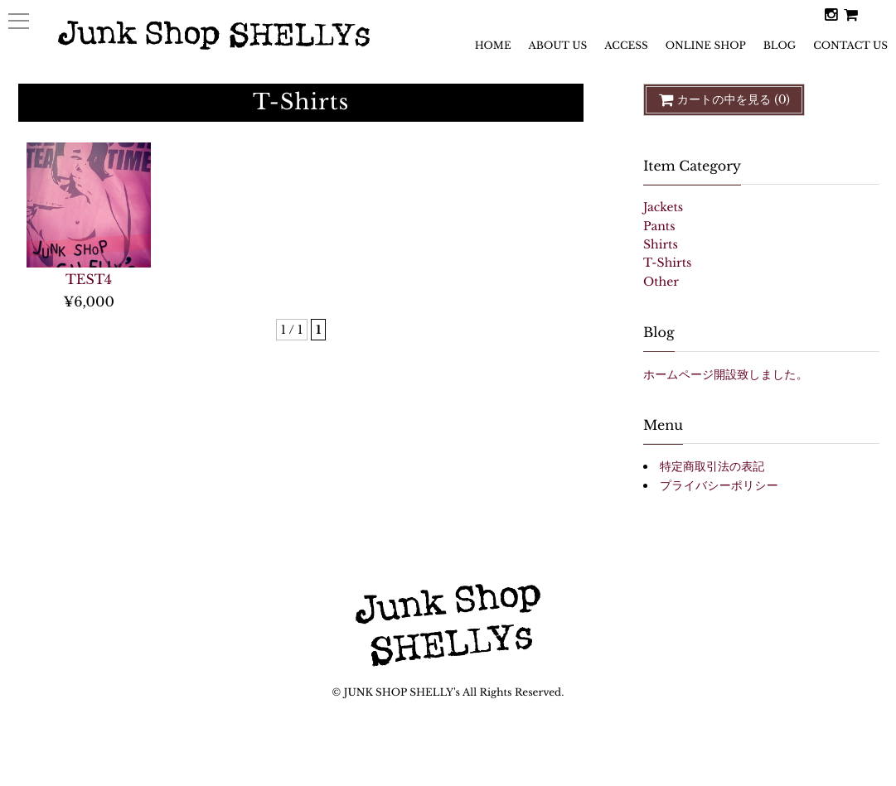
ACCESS (625, 50)
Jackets (663, 207)
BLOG (780, 50)
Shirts (660, 245)
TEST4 (88, 280)
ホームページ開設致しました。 (725, 375)
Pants (659, 226)
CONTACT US (850, 50)
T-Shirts (667, 263)
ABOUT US (558, 50)
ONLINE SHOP (706, 50)
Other (661, 282)
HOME (493, 50)
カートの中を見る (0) (724, 99)
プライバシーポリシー (719, 486)
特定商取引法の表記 (712, 467)
